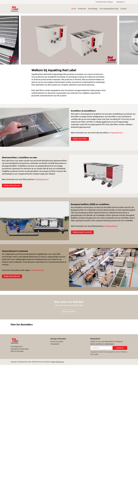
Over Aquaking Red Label (108, 8)
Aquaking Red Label (24, 9)
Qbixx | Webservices (58, 362)
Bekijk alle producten (12, 185)
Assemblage (92, 8)
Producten (81, 8)
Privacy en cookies (56, 341)
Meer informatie (69, 311)
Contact (123, 8)
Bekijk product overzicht (82, 232)
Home (73, 8)
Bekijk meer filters (80, 139)
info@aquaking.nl (116, 132)
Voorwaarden (54, 344)
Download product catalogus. (104, 2)
